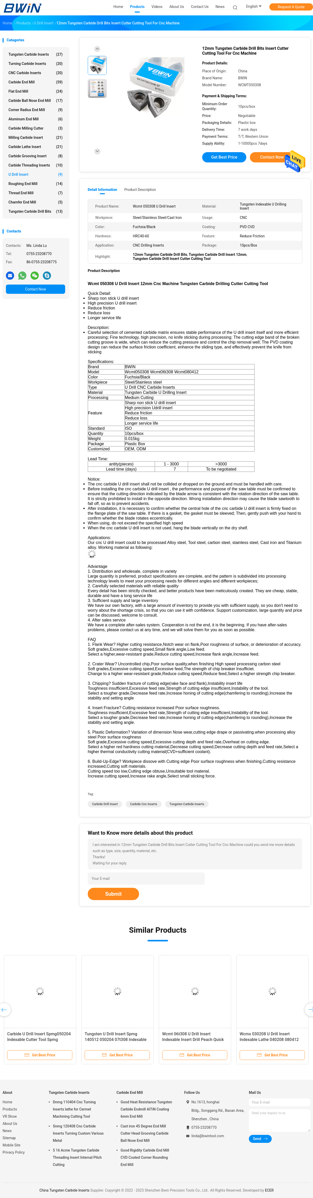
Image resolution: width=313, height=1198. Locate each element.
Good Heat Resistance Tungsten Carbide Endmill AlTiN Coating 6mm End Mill (146, 1109)
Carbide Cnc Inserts (143, 804)
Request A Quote (291, 7)
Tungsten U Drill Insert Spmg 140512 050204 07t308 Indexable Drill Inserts (115, 1039)
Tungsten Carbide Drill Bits (35, 211)
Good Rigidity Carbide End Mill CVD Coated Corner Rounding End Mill (145, 1157)
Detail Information (102, 190)
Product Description (140, 190)
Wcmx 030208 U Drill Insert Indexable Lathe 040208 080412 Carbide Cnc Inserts (269, 1039)
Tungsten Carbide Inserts (35, 54)
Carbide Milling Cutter (35, 128)
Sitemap (9, 1138)
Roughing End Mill (35, 183)
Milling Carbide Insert (35, 137)
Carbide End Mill (35, 82)
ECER (269, 1190)
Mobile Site (12, 1145)
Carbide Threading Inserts (35, 165)
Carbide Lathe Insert (35, 146)
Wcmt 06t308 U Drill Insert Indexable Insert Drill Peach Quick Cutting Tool (193, 1039)
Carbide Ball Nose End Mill (35, 100)
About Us (10, 1124)
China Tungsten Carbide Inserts (65, 1190)
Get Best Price (224, 157)
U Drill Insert (35, 174)
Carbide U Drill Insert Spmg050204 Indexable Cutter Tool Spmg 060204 (39, 1039)
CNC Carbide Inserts (35, 72)
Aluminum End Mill (35, 119)
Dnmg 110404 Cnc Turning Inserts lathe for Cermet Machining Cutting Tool (74, 1109)
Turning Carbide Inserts (35, 63)
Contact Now (35, 289)
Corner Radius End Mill (35, 109)
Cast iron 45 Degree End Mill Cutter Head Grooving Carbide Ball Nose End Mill (145, 1133)
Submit (113, 894)
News (7, 1131)
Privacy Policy (14, 1152)
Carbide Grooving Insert (35, 156)
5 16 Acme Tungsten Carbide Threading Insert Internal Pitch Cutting (77, 1157)
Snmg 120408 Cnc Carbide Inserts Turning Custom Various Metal (78, 1133)
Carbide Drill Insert (105, 804)
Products (10, 1109)
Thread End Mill (35, 193)
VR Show (10, 1116)
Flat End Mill (35, 91)
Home (7, 1102)
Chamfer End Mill (35, 202)
